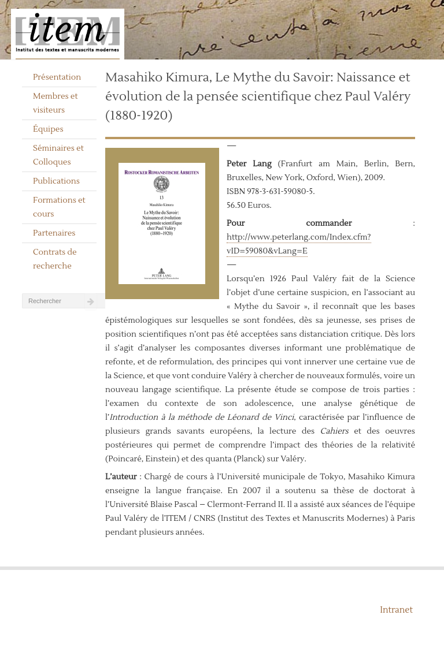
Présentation (57, 77)
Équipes (48, 129)
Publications (56, 181)
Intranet (396, 610)
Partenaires (54, 233)
